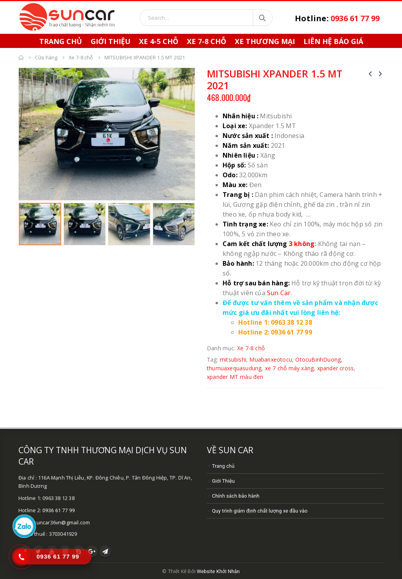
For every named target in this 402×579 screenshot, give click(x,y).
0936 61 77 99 (58, 510)
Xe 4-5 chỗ (158, 41)
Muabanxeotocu (270, 359)
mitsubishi (233, 359)
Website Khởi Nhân (218, 571)
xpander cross (335, 368)
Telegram (105, 551)
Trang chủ (223, 466)
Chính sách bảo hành (235, 496)
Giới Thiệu (110, 41)
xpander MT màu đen (235, 376)
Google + (92, 551)
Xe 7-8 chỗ (206, 41)
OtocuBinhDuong (318, 359)
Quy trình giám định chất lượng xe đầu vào (259, 511)
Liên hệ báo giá (333, 41)
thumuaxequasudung (234, 368)
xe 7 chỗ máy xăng (289, 368)
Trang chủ (60, 41)
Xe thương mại (265, 41)
